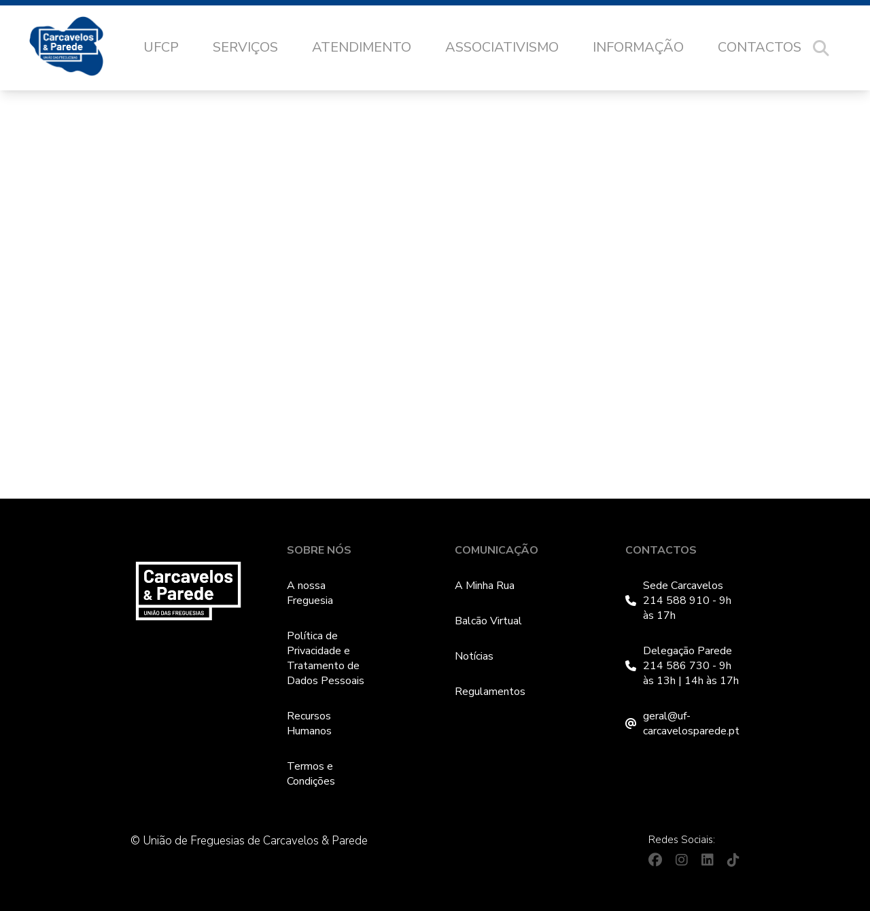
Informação (638, 47)
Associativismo (502, 47)
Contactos (759, 47)
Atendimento (361, 47)
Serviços (245, 47)
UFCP (161, 47)
